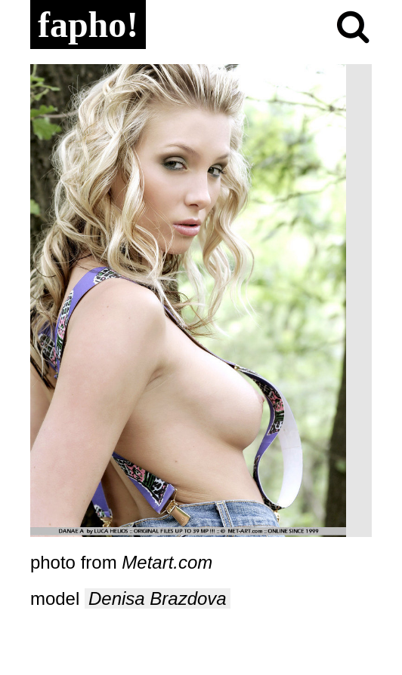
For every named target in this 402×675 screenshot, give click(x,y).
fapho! (88, 24)
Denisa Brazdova (157, 598)
